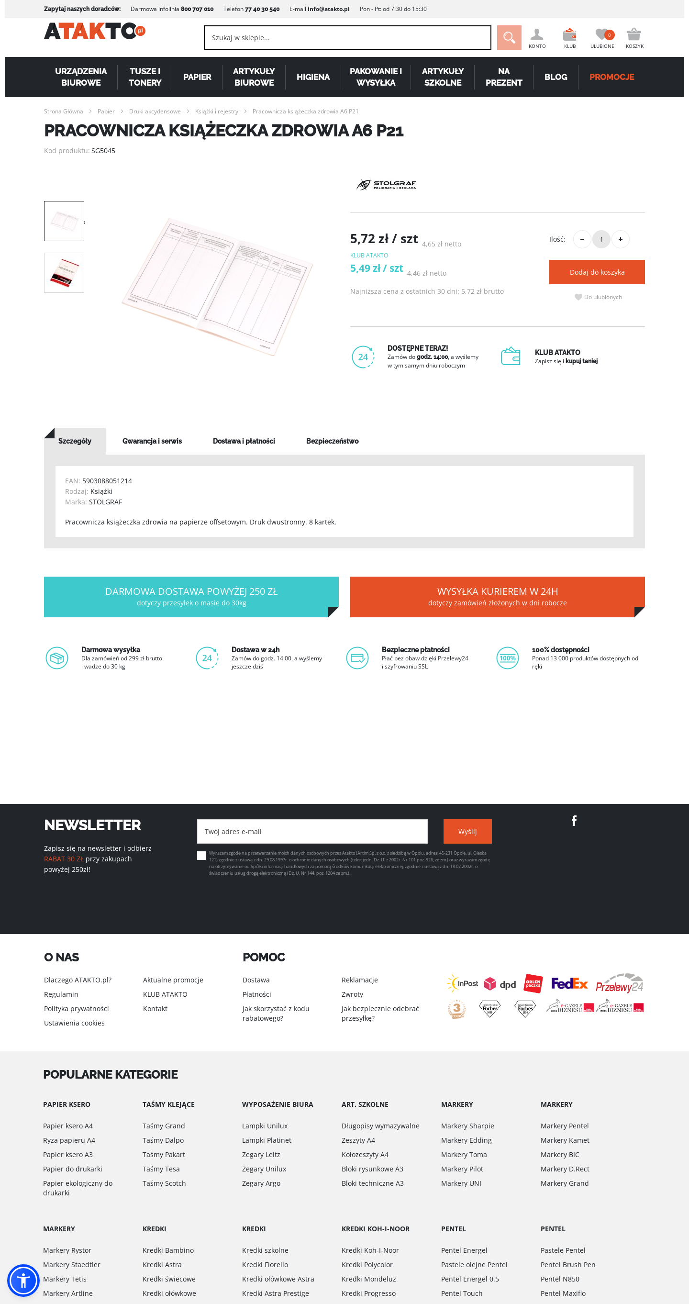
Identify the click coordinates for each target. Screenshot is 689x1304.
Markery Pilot (462, 1168)
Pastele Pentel (563, 1250)
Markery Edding (466, 1140)
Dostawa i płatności (244, 441)
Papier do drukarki (72, 1168)
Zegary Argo (261, 1183)
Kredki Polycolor (367, 1264)
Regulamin (61, 994)
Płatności (257, 994)
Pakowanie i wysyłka (376, 77)
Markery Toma (464, 1154)
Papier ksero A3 (68, 1154)
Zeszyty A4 (358, 1140)
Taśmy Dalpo (163, 1140)
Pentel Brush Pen (568, 1264)
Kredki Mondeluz (369, 1278)
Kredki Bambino (168, 1250)
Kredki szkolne (265, 1250)
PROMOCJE (611, 77)
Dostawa (256, 979)
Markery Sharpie (467, 1125)
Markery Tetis (65, 1278)
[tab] (75, 441)
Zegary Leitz (261, 1154)
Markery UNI (461, 1183)
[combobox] (335, 37)
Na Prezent (504, 77)
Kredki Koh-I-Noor (370, 1250)
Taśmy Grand (164, 1125)
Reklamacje (360, 979)
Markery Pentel (565, 1125)
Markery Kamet (565, 1140)
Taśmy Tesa (161, 1168)
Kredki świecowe (169, 1278)
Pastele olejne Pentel (474, 1264)
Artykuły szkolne (443, 77)
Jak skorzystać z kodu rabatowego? (276, 1013)
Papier (197, 77)
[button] (23, 1280)
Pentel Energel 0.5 (470, 1278)
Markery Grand (565, 1183)
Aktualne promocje (173, 979)
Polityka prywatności (76, 1008)
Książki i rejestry (216, 111)
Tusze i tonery (145, 77)
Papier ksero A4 (68, 1125)
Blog (556, 77)
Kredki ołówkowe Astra (278, 1278)
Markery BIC (560, 1154)
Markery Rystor (67, 1250)
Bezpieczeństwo (332, 441)
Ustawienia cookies (74, 1022)
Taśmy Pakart (164, 1154)
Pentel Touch (462, 1293)
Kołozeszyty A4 (365, 1154)
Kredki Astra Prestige (275, 1293)
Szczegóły (74, 441)
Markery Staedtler (71, 1264)
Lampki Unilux (265, 1125)
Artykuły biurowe (254, 77)
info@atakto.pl (329, 9)
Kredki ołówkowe (169, 1293)
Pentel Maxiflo (563, 1293)
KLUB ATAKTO (165, 994)
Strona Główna (63, 111)
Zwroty (352, 994)
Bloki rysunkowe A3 (372, 1168)
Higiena (313, 77)
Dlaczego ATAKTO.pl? (77, 979)
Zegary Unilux (264, 1168)
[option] (217, 287)
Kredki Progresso (369, 1293)
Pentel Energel (464, 1250)
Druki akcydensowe (155, 111)
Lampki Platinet (266, 1140)
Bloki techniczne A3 (373, 1183)
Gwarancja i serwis (152, 441)
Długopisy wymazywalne (381, 1125)
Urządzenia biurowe (81, 77)
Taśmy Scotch (164, 1183)
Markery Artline (68, 1293)
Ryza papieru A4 (69, 1140)
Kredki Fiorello (265, 1264)
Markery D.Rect (565, 1168)
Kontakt (155, 1008)
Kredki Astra (162, 1264)
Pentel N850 (560, 1278)
